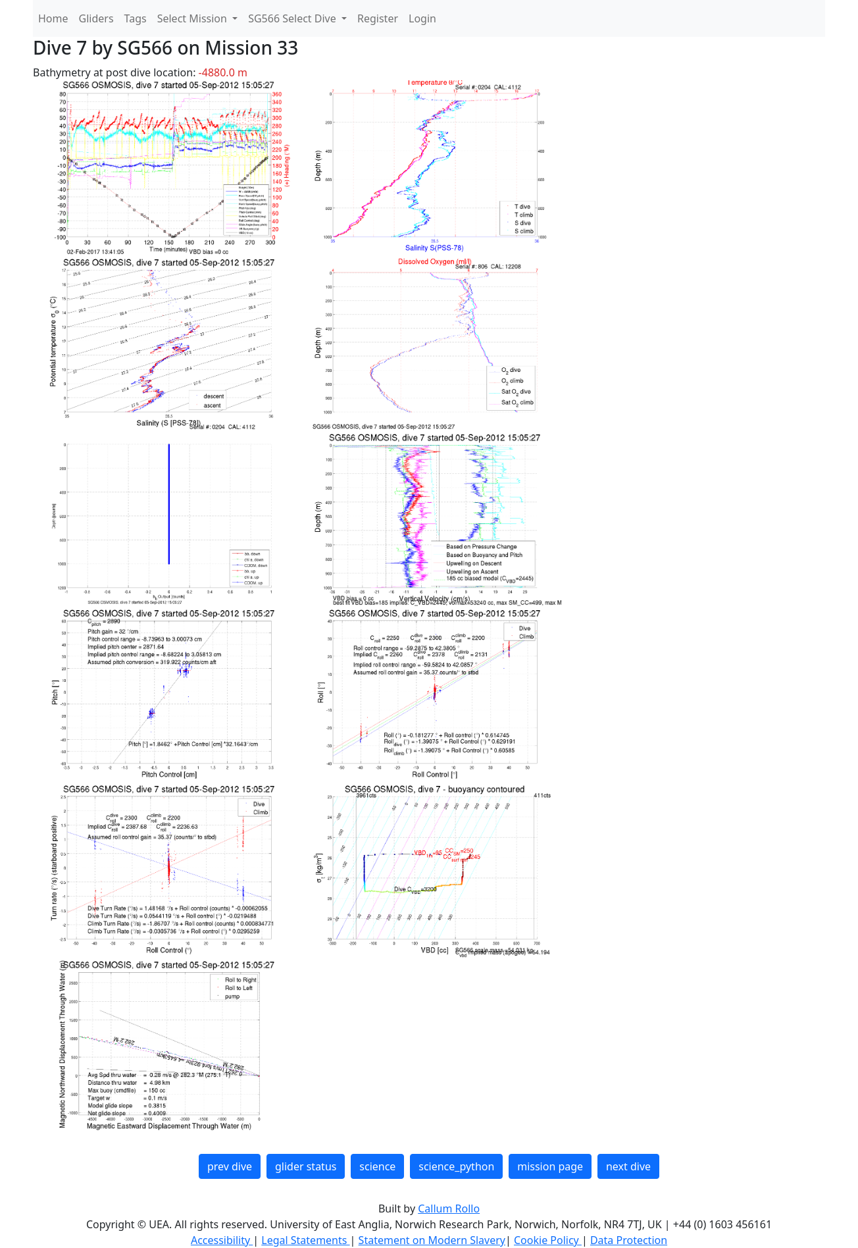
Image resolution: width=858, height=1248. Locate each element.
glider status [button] (305, 1166)
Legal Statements (305, 1240)
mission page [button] (550, 1166)
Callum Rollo (449, 1208)
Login (422, 18)
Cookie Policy (548, 1240)
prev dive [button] (229, 1166)
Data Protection (628, 1240)
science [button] (377, 1166)
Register (377, 18)
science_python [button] (456, 1166)
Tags (135, 18)
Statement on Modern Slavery (432, 1240)
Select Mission (193, 18)
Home (53, 18)
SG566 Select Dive (293, 18)
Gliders (96, 18)
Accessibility (222, 1240)
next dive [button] (628, 1166)
